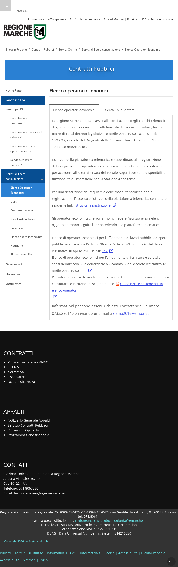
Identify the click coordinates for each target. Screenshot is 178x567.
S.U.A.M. (14, 367)
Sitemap (29, 560)
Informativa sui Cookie (97, 553)
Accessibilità (127, 553)
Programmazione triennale (28, 435)
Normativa (16, 372)
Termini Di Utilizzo (29, 553)
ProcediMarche (114, 19)
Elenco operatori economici (74, 110)
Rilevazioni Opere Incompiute (31, 430)
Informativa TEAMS (61, 553)
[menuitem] (75, 109)
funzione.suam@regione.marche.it (41, 493)
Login (43, 560)
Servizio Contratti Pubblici (28, 425)
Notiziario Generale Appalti (29, 420)
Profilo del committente (85, 19)
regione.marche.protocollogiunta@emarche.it (110, 520)
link (105, 251)
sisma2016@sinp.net (131, 313)
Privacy (5, 553)
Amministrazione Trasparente (47, 19)
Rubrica (132, 19)
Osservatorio (17, 377)
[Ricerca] (32, 10)
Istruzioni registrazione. (93, 205)
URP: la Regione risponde (157, 19)
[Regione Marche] (25, 31)
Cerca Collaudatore (120, 110)
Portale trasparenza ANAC (28, 362)
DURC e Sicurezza (21, 381)
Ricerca (5, 5)
